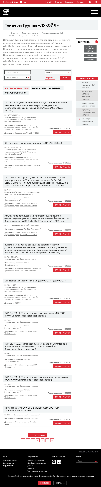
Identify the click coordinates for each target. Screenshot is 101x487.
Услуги (55, 88)
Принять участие (62, 132)
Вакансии (69, 2)
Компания (15, 33)
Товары (39, 88)
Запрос (34, 206)
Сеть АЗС (48, 2)
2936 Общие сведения (23, 396)
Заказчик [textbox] (49, 72)
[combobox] (58, 72)
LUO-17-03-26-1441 (36, 133)
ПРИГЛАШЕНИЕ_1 (30, 235)
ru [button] (97, 2)
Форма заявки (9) (21, 133)
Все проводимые (16, 88)
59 (52, 440)
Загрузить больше (38, 435)
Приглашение (25, 206)
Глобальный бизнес (12, 2)
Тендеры (58, 2)
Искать (66, 78)
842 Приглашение (22, 422)
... (47, 440)
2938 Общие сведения (23, 332)
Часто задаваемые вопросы (37, 471)
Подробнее (60, 483)
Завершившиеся (15, 92)
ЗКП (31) (18, 303)
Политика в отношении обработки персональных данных (36, 463)
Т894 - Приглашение (28, 271)
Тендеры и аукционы (30, 33)
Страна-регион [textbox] (12, 78)
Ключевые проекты (10, 460)
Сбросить (50, 77)
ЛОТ (21, 235)
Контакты (80, 2)
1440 (10, 168)
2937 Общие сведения (23, 365)
